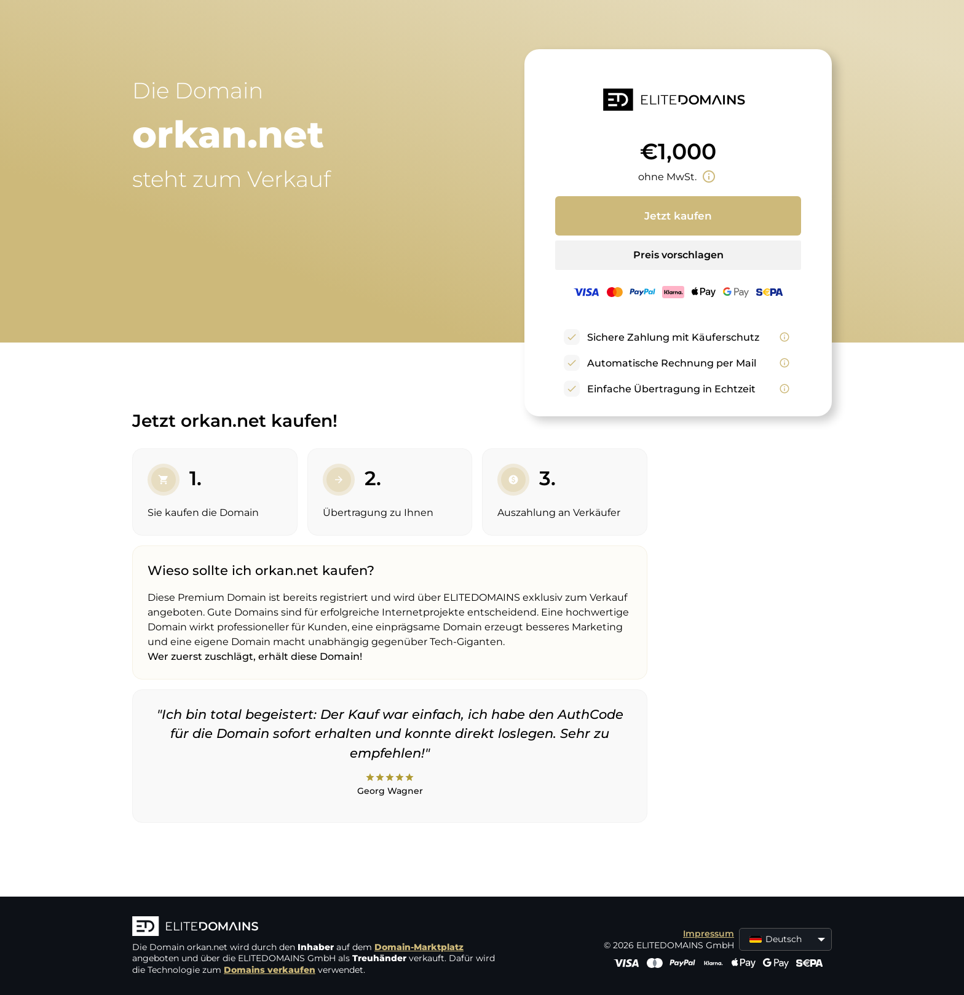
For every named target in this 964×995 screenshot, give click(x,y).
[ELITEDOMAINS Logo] (316, 927)
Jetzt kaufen (678, 216)
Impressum (708, 933)
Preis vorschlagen (678, 255)
